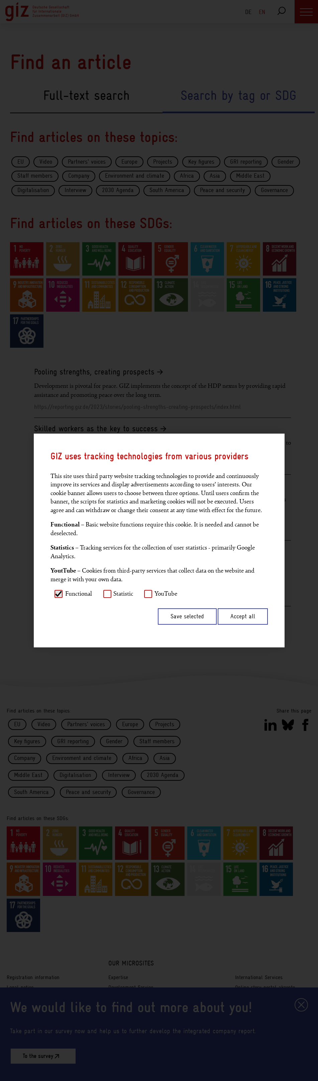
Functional (78, 594)
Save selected (187, 616)
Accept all (242, 616)
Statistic (123, 594)
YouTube (165, 594)
